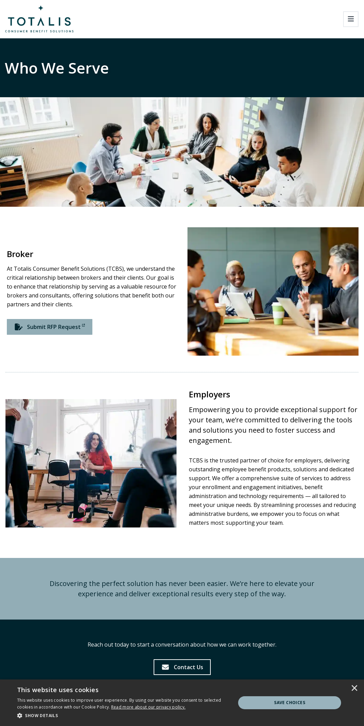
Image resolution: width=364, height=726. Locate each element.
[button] (123, 716)
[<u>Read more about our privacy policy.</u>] (148, 707)
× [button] (354, 689)
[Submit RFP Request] (49, 327)
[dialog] (182, 702)
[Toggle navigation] (351, 19)
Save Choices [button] (289, 702)
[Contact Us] (182, 667)
